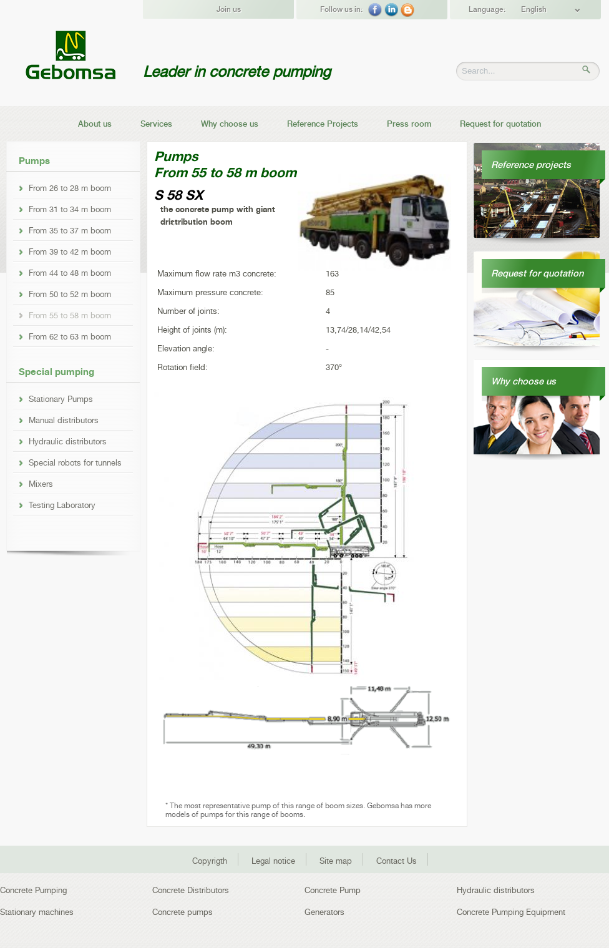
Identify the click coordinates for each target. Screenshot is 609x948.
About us (95, 124)
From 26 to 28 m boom (70, 188)
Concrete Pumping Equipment (511, 912)
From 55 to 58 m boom (70, 315)
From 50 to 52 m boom (70, 294)
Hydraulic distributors (68, 441)
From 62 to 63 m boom (70, 336)
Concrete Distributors (190, 890)
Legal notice (273, 861)
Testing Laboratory (62, 505)
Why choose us (229, 124)
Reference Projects (322, 124)
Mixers (41, 484)
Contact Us (396, 861)
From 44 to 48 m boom (70, 273)
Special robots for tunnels (75, 462)
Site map (335, 861)
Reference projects (531, 164)
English (534, 9)
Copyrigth (209, 861)
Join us (229, 9)
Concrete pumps (182, 912)
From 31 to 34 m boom (70, 209)
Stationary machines (37, 912)
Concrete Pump (332, 890)
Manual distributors (64, 420)
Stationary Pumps (61, 399)
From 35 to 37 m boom (70, 230)
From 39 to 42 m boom (70, 252)
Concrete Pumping (33, 890)
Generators (324, 912)
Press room (409, 124)
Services (156, 124)
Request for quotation (500, 124)
